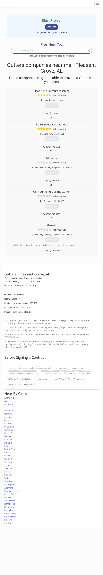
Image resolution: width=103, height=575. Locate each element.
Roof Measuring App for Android (49, 561)
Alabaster (8, 404)
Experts (39, 551)
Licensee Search (12, 330)
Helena (7, 436)
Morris (7, 446)
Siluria (7, 471)
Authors (75, 554)
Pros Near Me (15, 551)
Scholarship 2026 (78, 548)
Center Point (10, 494)
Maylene (8, 519)
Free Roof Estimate (17, 557)
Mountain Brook (11, 491)
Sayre (6, 465)
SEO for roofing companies (82, 561)
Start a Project (15, 554)
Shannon (8, 468)
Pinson (7, 455)
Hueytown (9, 507)
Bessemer (9, 410)
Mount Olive (9, 449)
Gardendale (9, 430)
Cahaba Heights (11, 513)
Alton (6, 407)
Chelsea (7, 417)
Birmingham (10, 484)
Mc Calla (8, 442)
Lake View (8, 510)
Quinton (8, 458)
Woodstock (9, 481)
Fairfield (8, 423)
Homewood (9, 503)
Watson (7, 478)
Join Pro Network (43, 548)
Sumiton (8, 474)
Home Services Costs (18, 548)
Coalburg (8, 523)
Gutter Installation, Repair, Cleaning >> (21, 285)
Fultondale (9, 426)
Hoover (7, 497)
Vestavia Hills (10, 500)
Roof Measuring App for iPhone (49, 557)
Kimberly (8, 439)
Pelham (7, 452)
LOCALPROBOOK (18, 3)
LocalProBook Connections (82, 557)
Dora (6, 420)
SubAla (45, 341)
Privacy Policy (77, 551)
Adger (7, 401)
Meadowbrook (11, 516)
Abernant (8, 487)
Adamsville (9, 397)
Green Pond (9, 433)
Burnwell (8, 413)
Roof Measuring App (44, 554)
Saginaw (8, 462)
